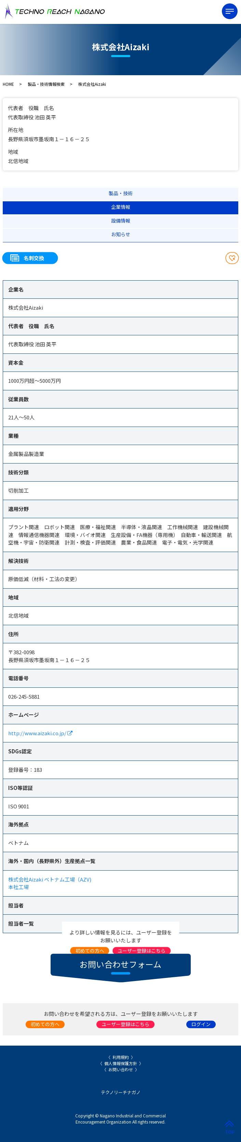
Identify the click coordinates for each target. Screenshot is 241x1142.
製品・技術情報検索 (46, 84)
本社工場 (18, 886)
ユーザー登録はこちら (141, 950)
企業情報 (120, 206)
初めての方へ (90, 950)
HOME (8, 84)
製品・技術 (121, 193)
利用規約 (120, 1057)
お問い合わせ (120, 1069)
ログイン (201, 1024)
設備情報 (120, 220)
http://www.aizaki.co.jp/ (40, 733)
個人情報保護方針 (120, 1063)
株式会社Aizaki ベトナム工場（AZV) (49, 879)
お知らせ (120, 234)
